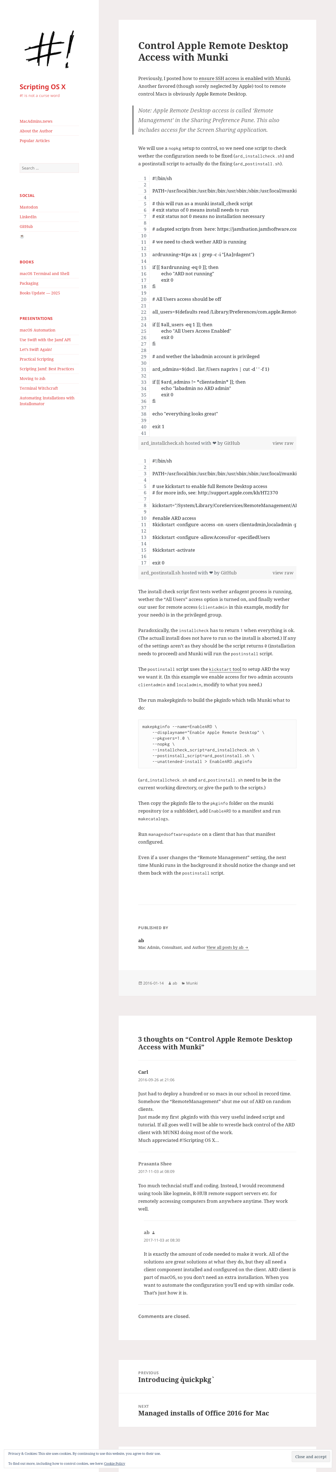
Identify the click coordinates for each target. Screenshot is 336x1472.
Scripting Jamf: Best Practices (47, 368)
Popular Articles (35, 140)
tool (225, 669)
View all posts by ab (226, 947)
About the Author (36, 130)
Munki (192, 983)
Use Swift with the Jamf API (45, 339)
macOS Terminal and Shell (44, 273)
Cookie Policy (114, 1463)
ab (175, 983)
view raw (283, 443)
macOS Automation (37, 330)
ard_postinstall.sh (161, 572)
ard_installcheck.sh (163, 443)
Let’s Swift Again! (36, 349)
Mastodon (29, 207)
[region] (217, 305)
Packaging (29, 283)
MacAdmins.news (36, 121)
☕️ (22, 236)
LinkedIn (28, 216)
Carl (143, 1072)
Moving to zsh (32, 378)
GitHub (26, 226)
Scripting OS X (43, 86)
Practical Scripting (37, 359)
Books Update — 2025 (40, 293)
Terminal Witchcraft (39, 388)
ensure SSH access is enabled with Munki (244, 78)
